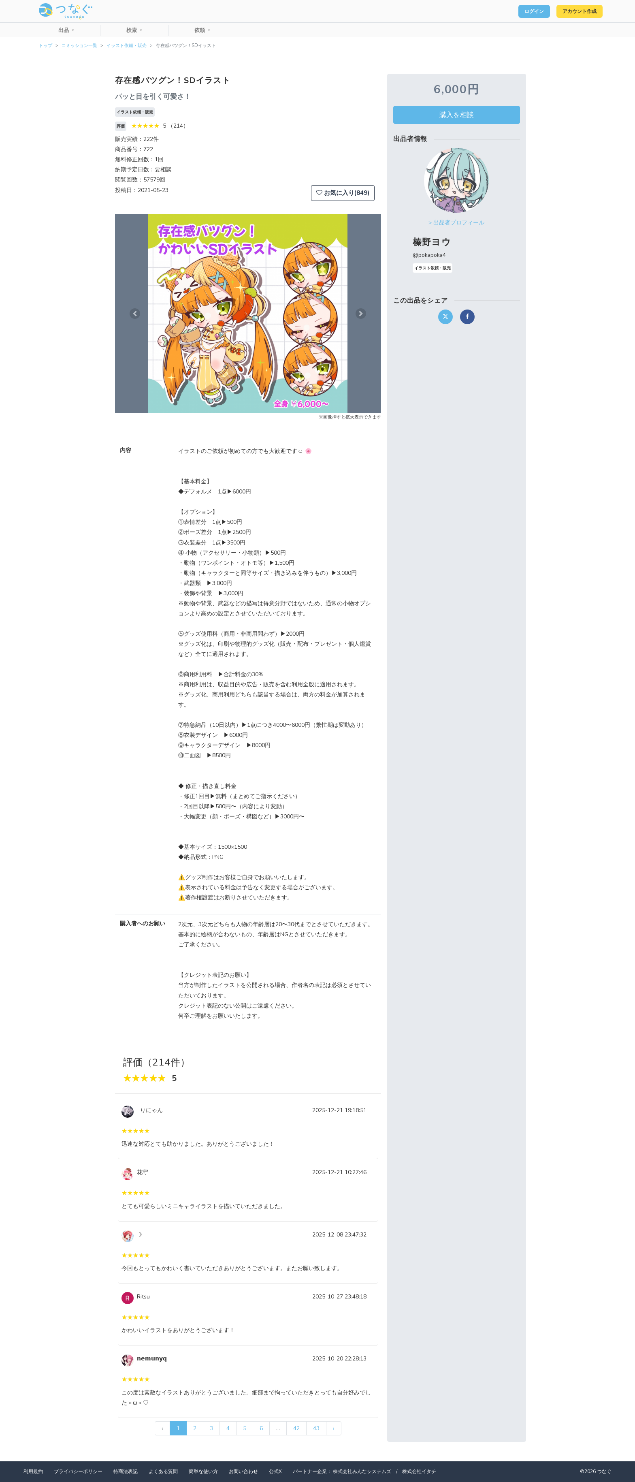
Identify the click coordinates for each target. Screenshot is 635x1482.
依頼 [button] (200, 30)
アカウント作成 (574, 11)
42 (296, 1428)
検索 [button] (132, 30)
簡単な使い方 (203, 1471)
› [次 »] (334, 1428)
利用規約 (33, 1471)
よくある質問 (163, 1471)
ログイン (520, 11)
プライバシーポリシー (78, 1471)
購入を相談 (456, 115)
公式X (275, 1471)
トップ (45, 46)
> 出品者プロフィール (456, 222)
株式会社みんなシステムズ (362, 1471)
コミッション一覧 (79, 46)
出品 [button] (64, 30)
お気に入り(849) (342, 193)
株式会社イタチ (419, 1471)
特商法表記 (125, 1471)
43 (316, 1428)
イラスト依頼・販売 (127, 46)
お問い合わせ (243, 1471)
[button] (135, 313)
